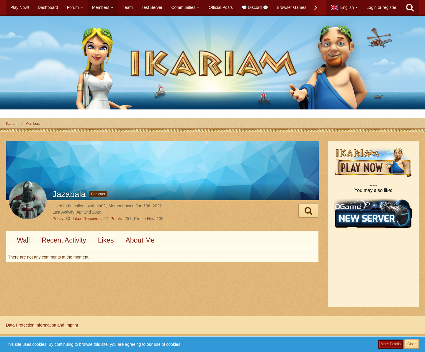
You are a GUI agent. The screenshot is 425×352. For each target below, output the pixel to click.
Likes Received (87, 218)
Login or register (381, 7)
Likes (106, 240)
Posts (58, 218)
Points (116, 218)
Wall (23, 240)
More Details (391, 344)
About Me (139, 240)
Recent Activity (64, 240)
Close (411, 344)
